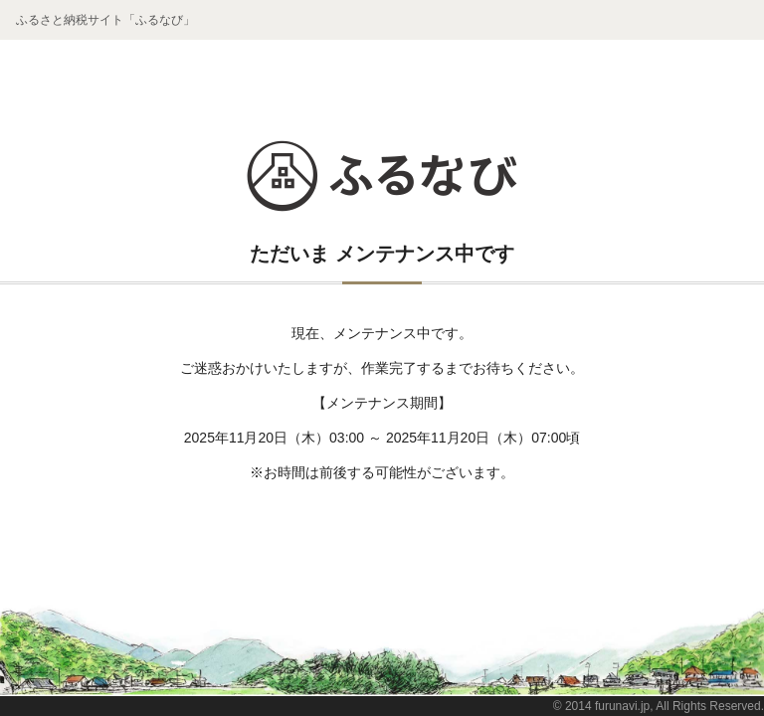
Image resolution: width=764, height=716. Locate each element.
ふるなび (382, 176)
